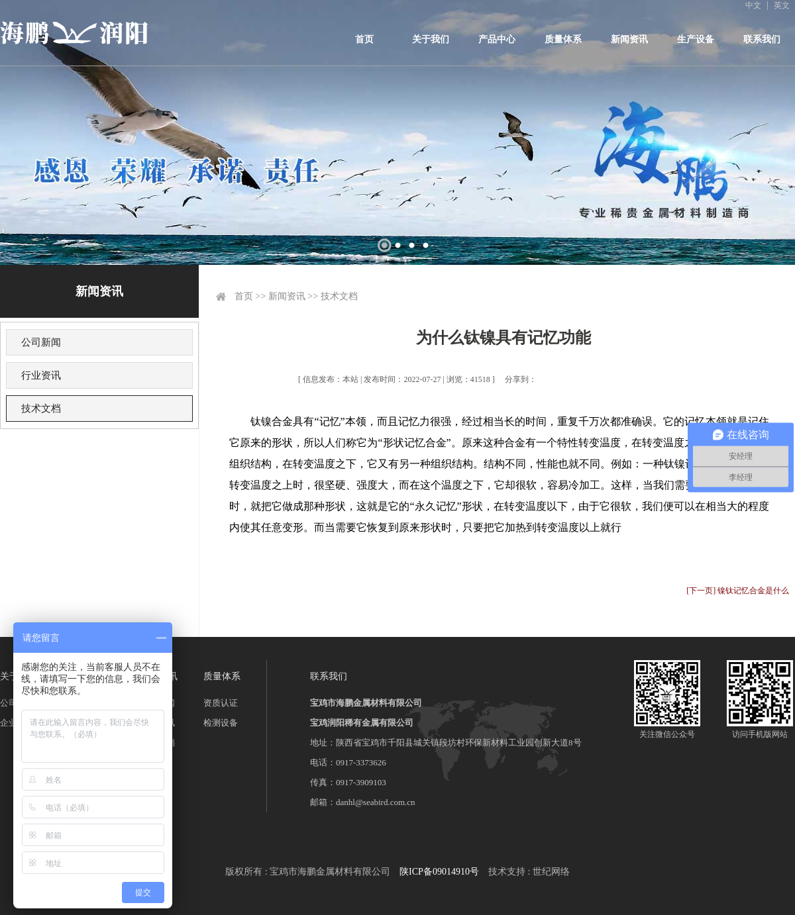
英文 (782, 5)
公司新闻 (41, 342)
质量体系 (563, 39)
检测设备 (220, 723)
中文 (753, 5)
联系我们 (761, 39)
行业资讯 (41, 375)
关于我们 (430, 39)
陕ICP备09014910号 (439, 872)
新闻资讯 (629, 39)
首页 (364, 39)
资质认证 (220, 703)
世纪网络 (551, 872)
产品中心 (496, 39)
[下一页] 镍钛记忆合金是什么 (737, 590)
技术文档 (41, 408)
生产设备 (695, 39)
